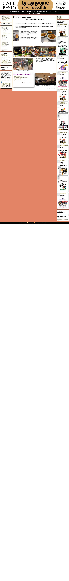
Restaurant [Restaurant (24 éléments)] (8, 62)
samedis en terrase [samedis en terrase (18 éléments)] (5, 63)
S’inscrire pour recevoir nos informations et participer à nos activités (5, 84)
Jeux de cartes (63, 176)
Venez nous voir (7, 80)
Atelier (3, 36)
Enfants (3, 38)
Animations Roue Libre (34, 13)
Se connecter (3, 86)
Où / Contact (55, 11)
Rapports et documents (47, 222)
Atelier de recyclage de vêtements (20, 77)
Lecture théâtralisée (18, 76)
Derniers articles (14, 11)
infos (3, 41)
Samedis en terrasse (6, 33)
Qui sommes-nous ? (28, 11)
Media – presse (4, 44)
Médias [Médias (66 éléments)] (8, 60)
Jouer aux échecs (63, 24)
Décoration (4, 37)
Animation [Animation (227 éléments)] (4, 55)
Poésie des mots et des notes (19, 80)
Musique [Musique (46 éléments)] (3, 60)
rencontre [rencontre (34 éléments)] (3, 62)
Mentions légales (22, 222)
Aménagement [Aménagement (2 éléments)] (3, 54)
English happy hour (64, 145)
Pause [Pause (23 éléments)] (2, 61)
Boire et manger (42, 11)
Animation (4, 28)
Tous (3, 50)
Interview (3, 43)
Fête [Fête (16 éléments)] (2, 58)
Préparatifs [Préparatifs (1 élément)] (5, 61)
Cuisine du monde (17, 78)
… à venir (59, 213)
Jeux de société (63, 37)
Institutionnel (4, 42)
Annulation (4, 35)
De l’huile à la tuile (17, 79)
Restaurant (4, 49)
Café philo (5, 29)
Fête (4, 30)
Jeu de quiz (62, 160)
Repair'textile (63, 72)
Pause (3, 46)
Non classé (4, 45)
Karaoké (61, 56)
